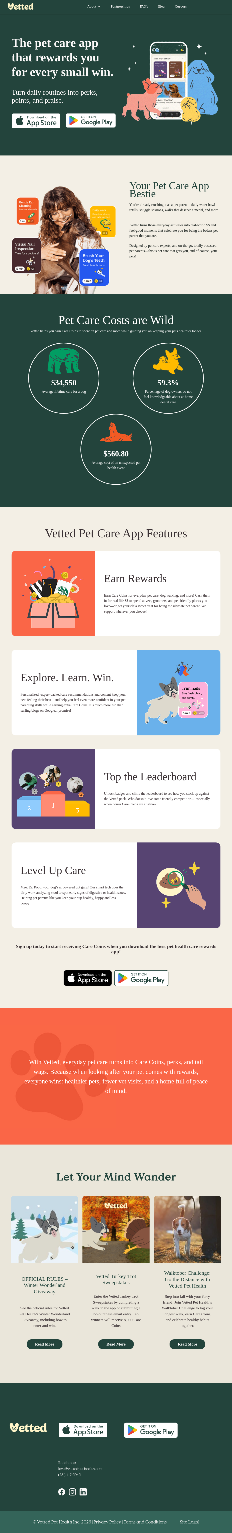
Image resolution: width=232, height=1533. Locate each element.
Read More (44, 1344)
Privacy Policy (107, 1521)
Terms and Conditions (145, 1521)
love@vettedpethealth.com (80, 1468)
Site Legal (189, 1521)
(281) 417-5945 (69, 1474)
